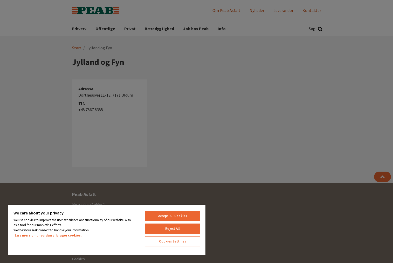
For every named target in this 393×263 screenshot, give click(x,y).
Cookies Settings (172, 241)
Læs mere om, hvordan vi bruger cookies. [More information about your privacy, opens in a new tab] (48, 235)
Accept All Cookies (172, 216)
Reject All (172, 228)
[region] (106, 230)
